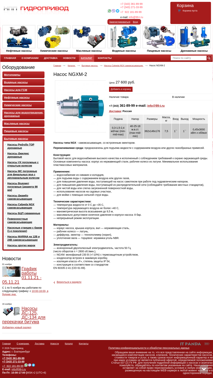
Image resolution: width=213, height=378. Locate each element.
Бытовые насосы (90, 65)
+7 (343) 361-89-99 (131, 3)
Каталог (86, 58)
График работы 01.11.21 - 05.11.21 (22, 275)
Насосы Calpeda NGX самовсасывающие (124, 65)
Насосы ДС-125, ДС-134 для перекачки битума (23, 315)
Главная (57, 65)
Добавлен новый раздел (16, 327)
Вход (135, 22)
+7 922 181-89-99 (131, 12)
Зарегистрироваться (119, 22)
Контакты (83, 343)
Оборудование (18, 67)
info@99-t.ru (136, 17)
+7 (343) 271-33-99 (131, 7)
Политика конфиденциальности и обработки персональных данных (149, 347)
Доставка (115, 111)
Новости (11, 258)
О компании (23, 343)
